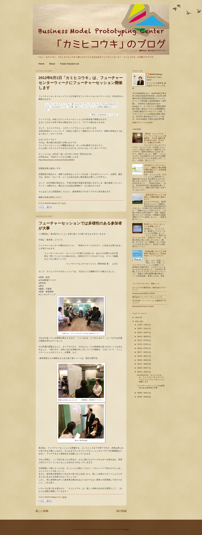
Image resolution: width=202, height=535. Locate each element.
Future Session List (69, 64)
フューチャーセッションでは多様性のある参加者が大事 (151, 387)
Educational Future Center (143, 306)
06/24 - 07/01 (143, 348)
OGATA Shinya (51, 203)
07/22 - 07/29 (143, 340)
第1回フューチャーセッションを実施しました (154, 225)
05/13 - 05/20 (143, 372)
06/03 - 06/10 (143, 360)
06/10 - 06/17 (143, 356)
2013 (137, 317)
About (52, 64)
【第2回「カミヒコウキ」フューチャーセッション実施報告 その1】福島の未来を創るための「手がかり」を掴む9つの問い (155, 138)
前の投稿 (121, 511)
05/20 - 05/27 (143, 368)
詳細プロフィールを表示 (142, 122)
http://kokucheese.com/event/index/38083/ (57, 160)
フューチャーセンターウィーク (94, 96)
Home (41, 64)
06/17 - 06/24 (143, 352)
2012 (137, 321)
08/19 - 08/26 (143, 336)
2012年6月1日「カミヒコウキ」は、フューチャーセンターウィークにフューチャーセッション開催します (81, 83)
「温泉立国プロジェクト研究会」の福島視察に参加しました (155, 197)
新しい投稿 (42, 511)
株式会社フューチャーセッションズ (147, 297)
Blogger (126, 529)
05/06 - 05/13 (143, 393)
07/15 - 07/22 (143, 344)
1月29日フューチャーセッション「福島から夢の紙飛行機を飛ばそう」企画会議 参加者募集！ (156, 168)
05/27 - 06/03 (143, 364)
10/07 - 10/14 (143, 328)
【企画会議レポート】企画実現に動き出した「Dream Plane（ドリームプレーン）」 (155, 254)
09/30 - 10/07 (143, 332)
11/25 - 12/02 (143, 325)
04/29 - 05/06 (143, 397)
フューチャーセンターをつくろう (81, 264)
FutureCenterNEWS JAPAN (143, 293)
